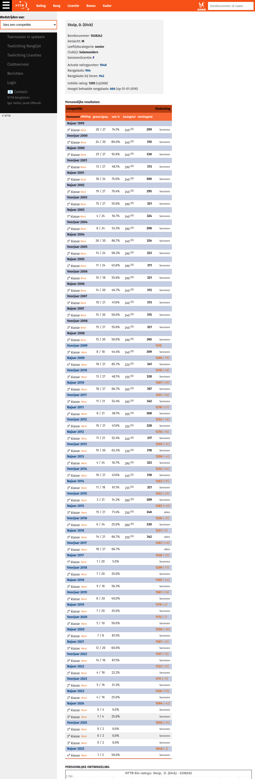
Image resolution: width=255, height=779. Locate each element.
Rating (41, 6)
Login (11, 82)
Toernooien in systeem (26, 37)
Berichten (15, 73)
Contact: (24, 97)
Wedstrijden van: (12, 17)
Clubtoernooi (18, 64)
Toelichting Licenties (24, 55)
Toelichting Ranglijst (24, 46)
